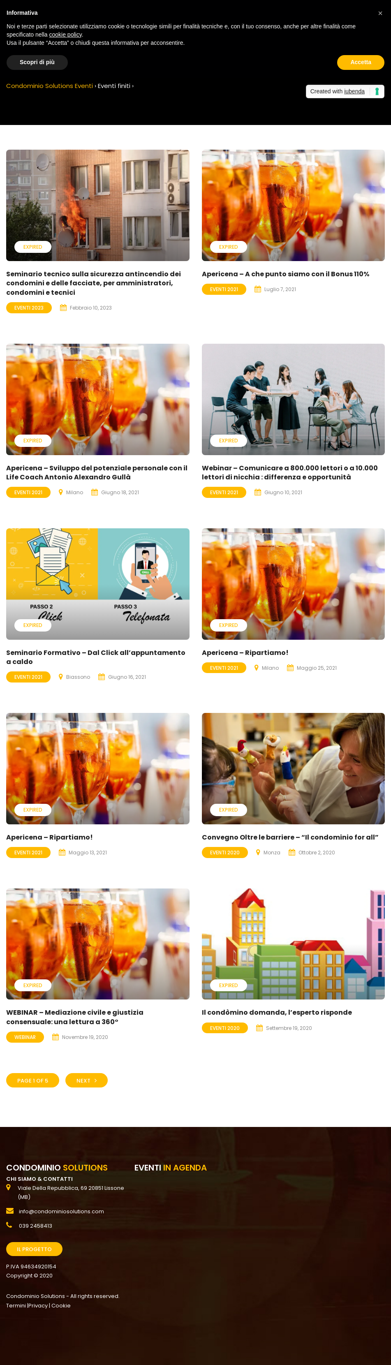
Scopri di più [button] (37, 62)
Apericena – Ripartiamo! (245, 652)
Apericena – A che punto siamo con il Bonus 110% (285, 274)
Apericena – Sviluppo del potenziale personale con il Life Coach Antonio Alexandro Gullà (96, 472)
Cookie (61, 1305)
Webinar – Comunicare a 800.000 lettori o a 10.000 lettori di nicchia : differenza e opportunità (290, 472)
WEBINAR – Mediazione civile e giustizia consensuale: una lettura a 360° (74, 1017)
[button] (380, 13)
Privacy (38, 1305)
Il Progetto (34, 1249)
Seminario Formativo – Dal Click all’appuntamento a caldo (95, 657)
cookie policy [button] (65, 34)
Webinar (25, 1037)
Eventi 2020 (225, 852)
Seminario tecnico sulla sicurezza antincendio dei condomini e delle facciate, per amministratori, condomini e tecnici (93, 283)
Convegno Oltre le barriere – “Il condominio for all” (290, 837)
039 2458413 (35, 1226)
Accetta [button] (360, 62)
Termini (16, 1305)
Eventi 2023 (29, 307)
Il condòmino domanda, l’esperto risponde (277, 1012)
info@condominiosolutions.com (61, 1211)
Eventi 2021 (224, 289)
